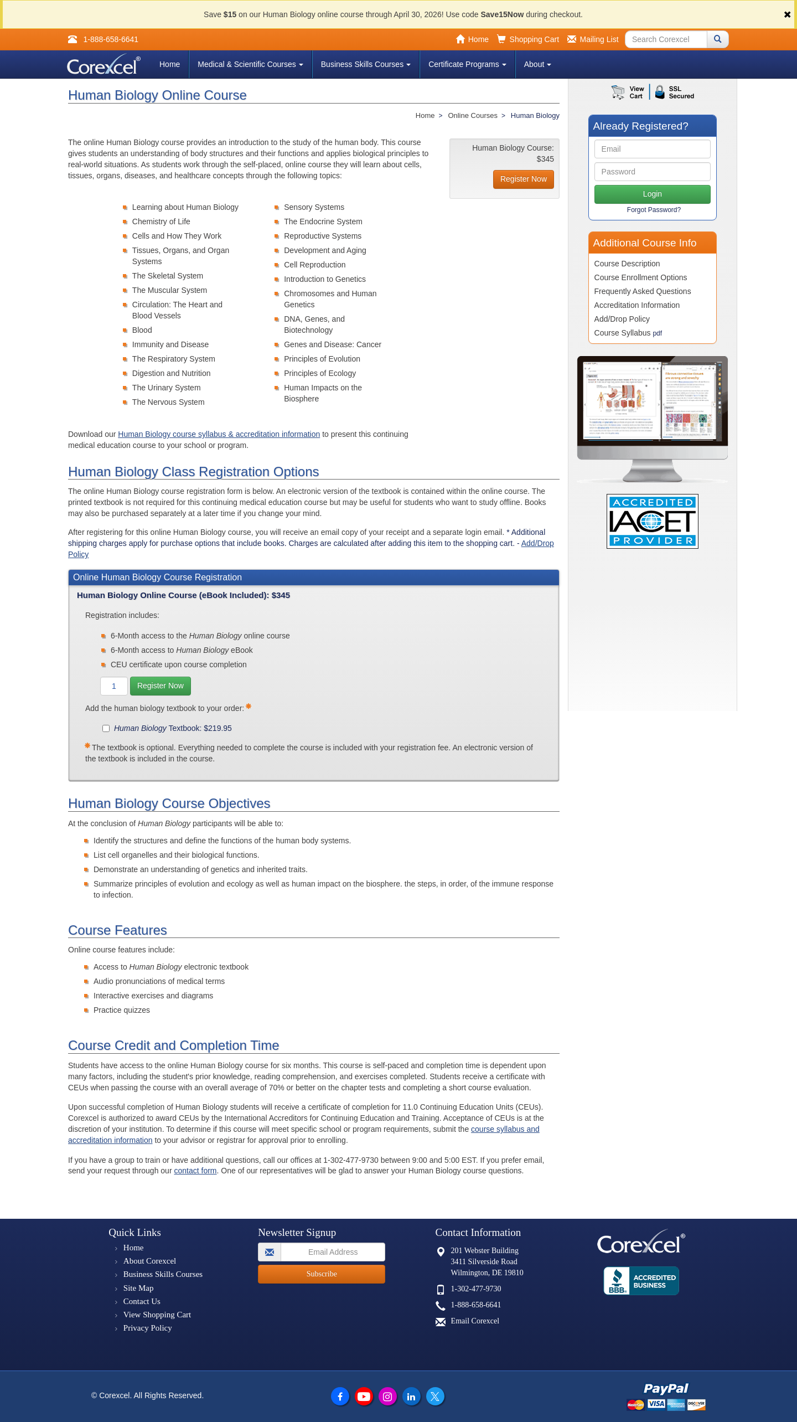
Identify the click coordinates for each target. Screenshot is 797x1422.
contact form (195, 1170)
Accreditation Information (637, 305)
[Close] (787, 15)
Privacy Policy (147, 1327)
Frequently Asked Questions (642, 291)
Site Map (138, 1288)
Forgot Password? (654, 210)
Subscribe (322, 1274)
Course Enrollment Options (640, 277)
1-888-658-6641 (476, 1305)
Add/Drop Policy (622, 319)
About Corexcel (149, 1260)
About (538, 64)
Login (652, 193)
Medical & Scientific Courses (250, 64)
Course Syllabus (628, 332)
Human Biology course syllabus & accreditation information (219, 434)
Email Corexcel (475, 1321)
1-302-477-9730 (476, 1289)
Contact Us (142, 1301)
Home (169, 64)
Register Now (160, 685)
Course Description (627, 263)
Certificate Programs (467, 64)
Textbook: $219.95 (167, 728)
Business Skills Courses (366, 64)
